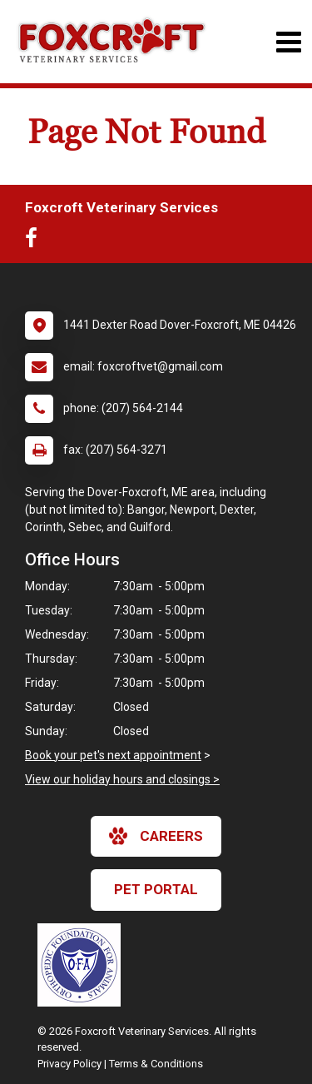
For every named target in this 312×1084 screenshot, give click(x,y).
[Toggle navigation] (288, 42)
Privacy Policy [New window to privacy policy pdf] (69, 1063)
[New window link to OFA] (83, 965)
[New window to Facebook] (35, 241)
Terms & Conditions (156, 1063)
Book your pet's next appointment (113, 755)
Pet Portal (156, 889)
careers (156, 836)
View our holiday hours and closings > (122, 779)
